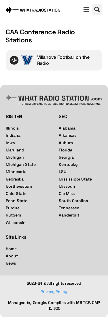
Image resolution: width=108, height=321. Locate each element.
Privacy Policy (54, 291)
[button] (86, 10)
